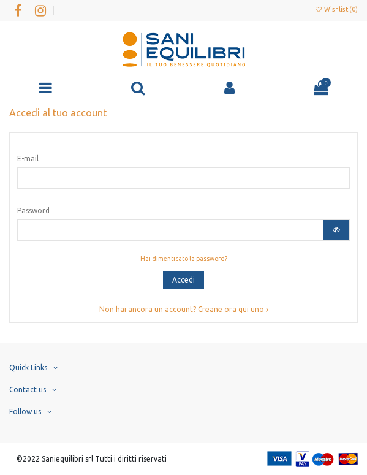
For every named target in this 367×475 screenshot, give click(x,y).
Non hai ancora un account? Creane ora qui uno (183, 309)
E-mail (28, 158)
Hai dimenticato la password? (183, 258)
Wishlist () (336, 9)
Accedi (183, 280)
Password (33, 211)
